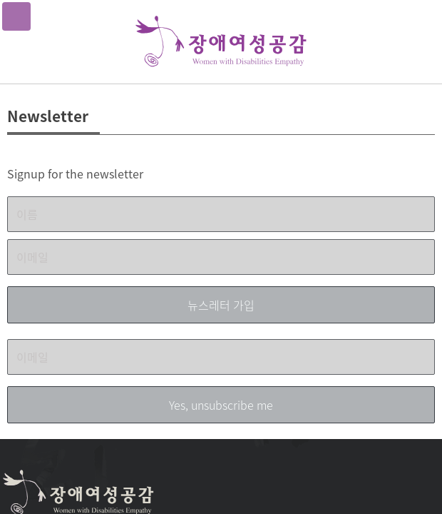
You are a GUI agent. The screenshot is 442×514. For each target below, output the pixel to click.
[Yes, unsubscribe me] (221, 404)
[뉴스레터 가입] (221, 304)
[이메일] (221, 257)
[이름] (221, 214)
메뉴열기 (16, 16)
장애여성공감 (221, 41)
